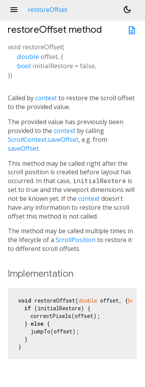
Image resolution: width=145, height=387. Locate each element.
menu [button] (14, 9)
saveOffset (23, 148)
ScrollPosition (76, 240)
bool (24, 65)
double (28, 56)
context (46, 98)
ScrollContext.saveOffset (43, 139)
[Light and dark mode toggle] (127, 9)
